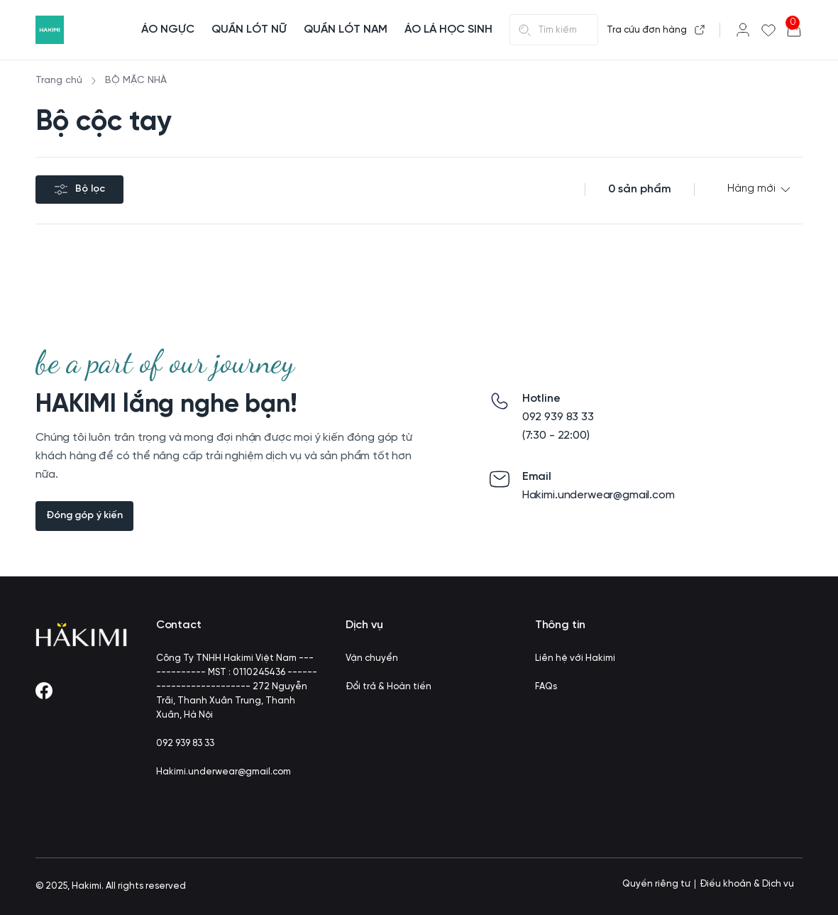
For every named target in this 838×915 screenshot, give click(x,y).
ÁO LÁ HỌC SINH (448, 29)
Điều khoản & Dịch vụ (747, 884)
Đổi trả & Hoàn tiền (388, 686)
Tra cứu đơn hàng (656, 29)
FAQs (546, 686)
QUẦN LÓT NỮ (249, 29)
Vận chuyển (372, 658)
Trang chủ (58, 80)
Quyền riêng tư (656, 884)
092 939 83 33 (185, 743)
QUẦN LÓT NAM (345, 29)
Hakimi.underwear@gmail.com (223, 772)
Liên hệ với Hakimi (575, 658)
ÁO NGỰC (167, 29)
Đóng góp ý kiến (84, 515)
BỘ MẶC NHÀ (136, 80)
